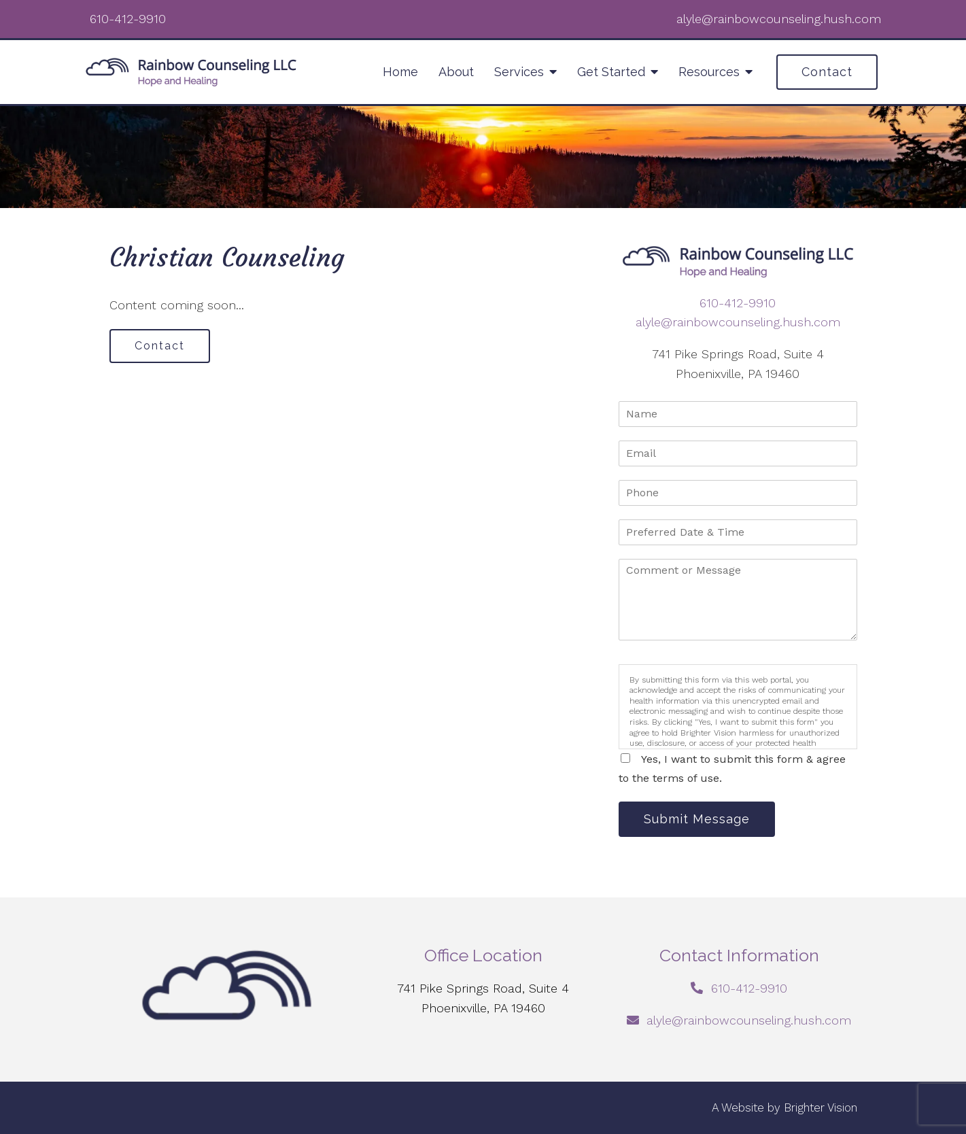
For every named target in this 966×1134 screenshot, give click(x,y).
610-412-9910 (128, 19)
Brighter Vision (820, 1107)
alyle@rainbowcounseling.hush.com (778, 19)
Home (400, 72)
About (456, 72)
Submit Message (697, 819)
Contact (826, 72)
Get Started (611, 72)
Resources (709, 72)
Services (519, 72)
